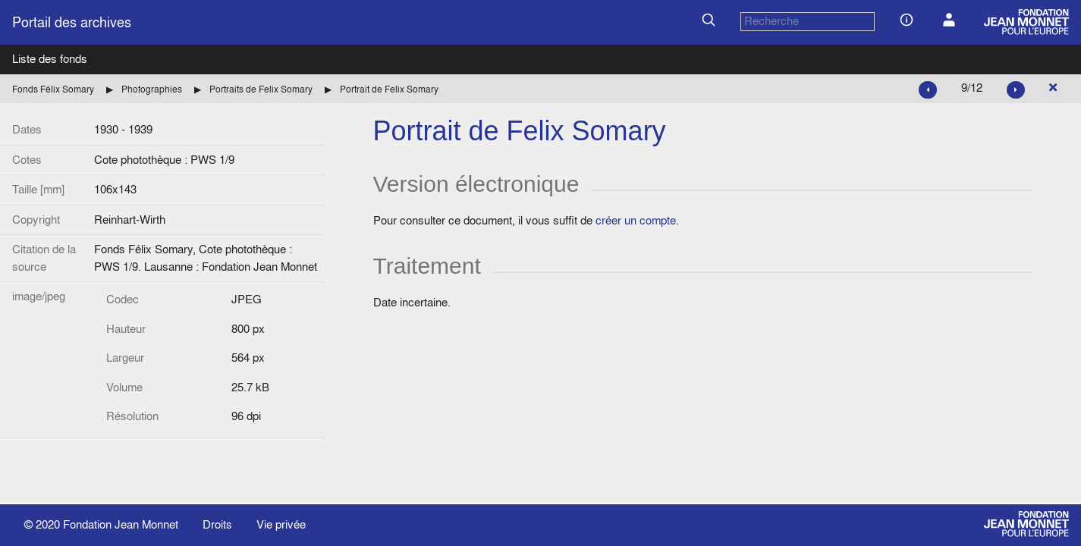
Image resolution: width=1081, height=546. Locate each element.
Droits (217, 524)
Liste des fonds (49, 59)
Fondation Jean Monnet (120, 524)
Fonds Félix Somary (53, 89)
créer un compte (635, 220)
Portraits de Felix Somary (261, 89)
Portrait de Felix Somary (389, 89)
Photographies (151, 89)
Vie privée (281, 524)
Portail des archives (71, 22)
